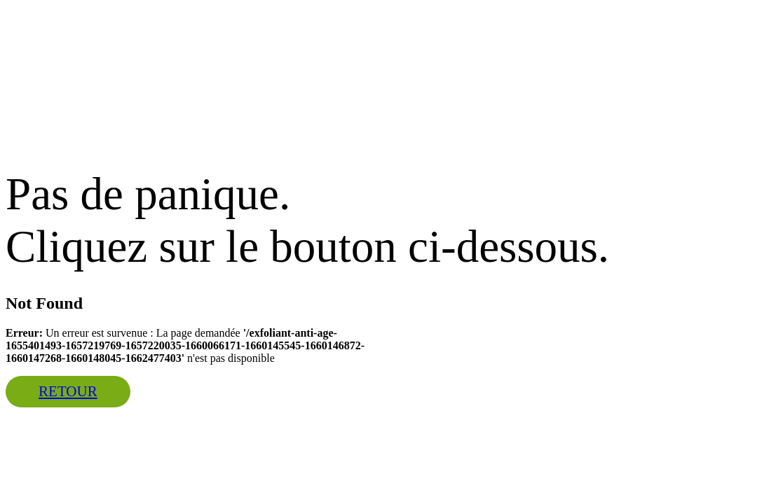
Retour (68, 391)
